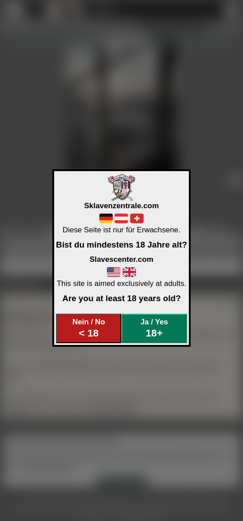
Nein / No (88, 328)
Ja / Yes (154, 328)
